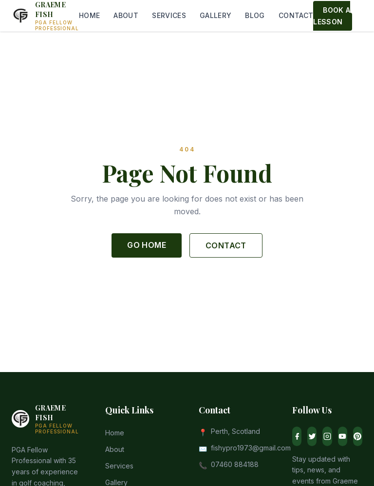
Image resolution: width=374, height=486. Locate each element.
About (114, 449)
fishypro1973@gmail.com (251, 448)
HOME (89, 15)
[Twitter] (312, 436)
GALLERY (215, 15)
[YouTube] (342, 436)
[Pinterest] (357, 436)
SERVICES (169, 15)
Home (114, 433)
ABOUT (125, 15)
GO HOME (146, 245)
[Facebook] (296, 436)
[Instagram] (327, 436)
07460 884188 (235, 464)
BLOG (254, 15)
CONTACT (296, 15)
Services (119, 466)
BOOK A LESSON (331, 16)
